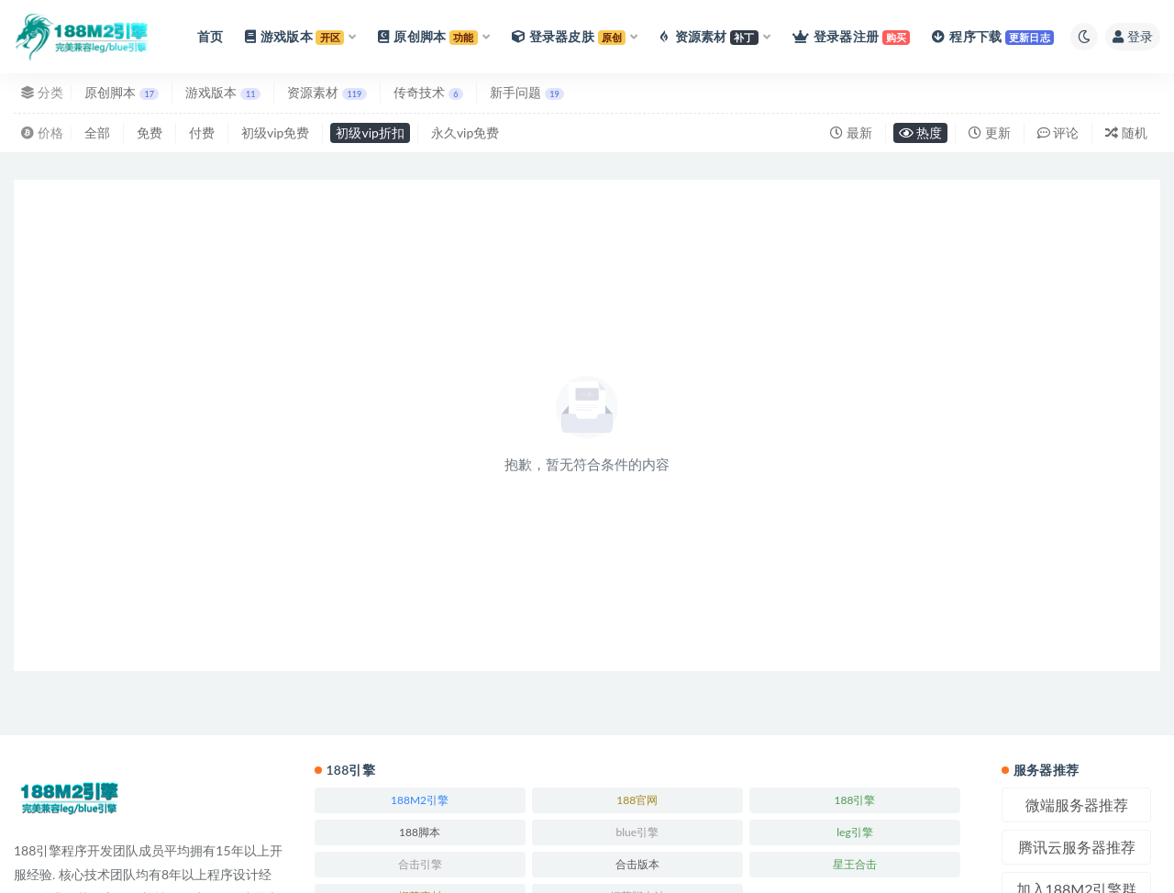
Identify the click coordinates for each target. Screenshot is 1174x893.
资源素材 (327, 92)
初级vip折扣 (370, 132)
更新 (990, 132)
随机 (1126, 132)
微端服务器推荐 (1076, 804)
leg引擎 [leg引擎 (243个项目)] (854, 832)
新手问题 (527, 92)
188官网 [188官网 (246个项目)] (637, 800)
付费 (202, 132)
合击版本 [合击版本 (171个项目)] (637, 864)
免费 (149, 132)
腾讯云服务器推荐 (1076, 846)
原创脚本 (121, 92)
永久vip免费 (465, 132)
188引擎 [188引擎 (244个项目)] (855, 800)
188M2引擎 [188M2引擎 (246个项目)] (420, 800)
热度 (921, 132)
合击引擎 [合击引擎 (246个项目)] (420, 864)
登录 (1133, 36)
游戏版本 (222, 92)
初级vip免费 (275, 132)
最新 (851, 132)
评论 (1058, 132)
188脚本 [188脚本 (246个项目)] (419, 832)
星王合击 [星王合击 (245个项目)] (855, 864)
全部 (97, 132)
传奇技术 (428, 92)
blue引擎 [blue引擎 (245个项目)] (637, 832)
